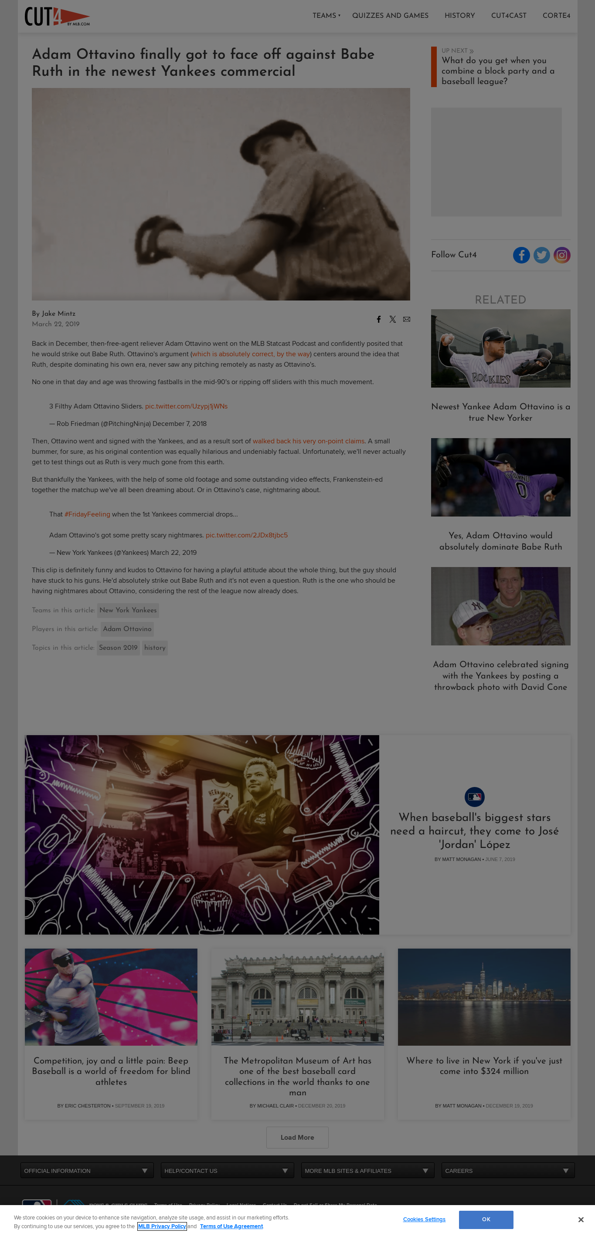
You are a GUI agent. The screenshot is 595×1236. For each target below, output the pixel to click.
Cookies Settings (424, 1219)
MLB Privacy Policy (162, 1226)
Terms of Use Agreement (231, 1226)
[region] (297, 1220)
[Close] (581, 1219)
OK (486, 1219)
